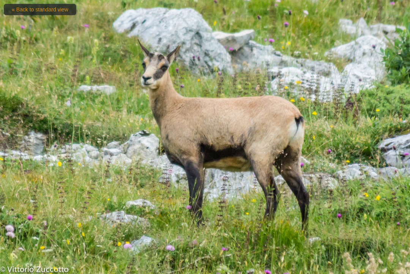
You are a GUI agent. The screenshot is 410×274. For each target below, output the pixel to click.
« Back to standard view (40, 9)
